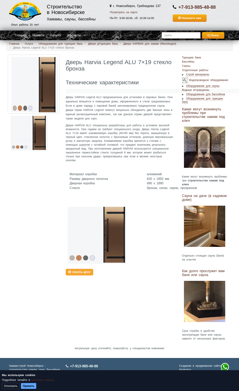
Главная (21, 35)
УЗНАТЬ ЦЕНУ (79, 272)
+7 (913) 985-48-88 (224, 367)
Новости (38, 35)
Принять (28, 386)
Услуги (29, 43)
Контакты (74, 35)
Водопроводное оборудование (208, 79)
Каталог (55, 35)
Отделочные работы (195, 70)
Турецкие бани (191, 57)
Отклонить (10, 386)
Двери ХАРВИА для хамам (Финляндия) (149, 43)
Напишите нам (189, 18)
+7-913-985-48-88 (197, 7)
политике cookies (42, 379)
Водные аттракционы (195, 89)
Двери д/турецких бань (103, 43)
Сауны (186, 65)
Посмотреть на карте (123, 12)
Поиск (213, 35)
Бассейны (188, 61)
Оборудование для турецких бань (60, 43)
